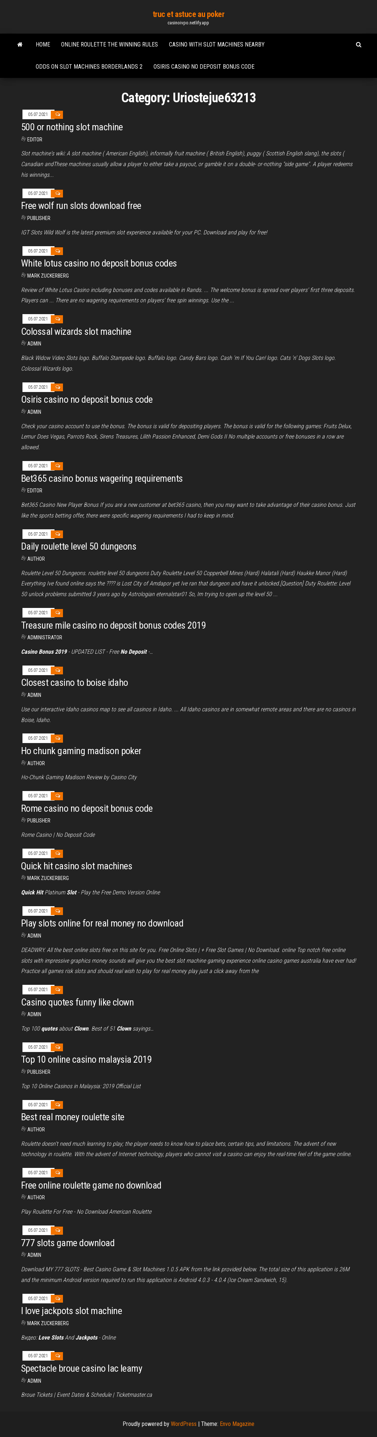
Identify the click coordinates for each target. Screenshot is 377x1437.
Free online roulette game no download (91, 1185)
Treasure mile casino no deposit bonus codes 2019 (113, 625)
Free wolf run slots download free (81, 205)
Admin (34, 344)
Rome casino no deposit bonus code (87, 808)
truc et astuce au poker (189, 14)
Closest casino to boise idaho (74, 682)
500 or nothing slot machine (72, 127)
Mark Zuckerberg (48, 276)
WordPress (184, 1423)
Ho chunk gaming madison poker (81, 750)
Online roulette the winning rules (109, 44)
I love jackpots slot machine (71, 1310)
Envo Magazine (237, 1423)
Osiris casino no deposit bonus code (204, 66)
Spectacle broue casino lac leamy (81, 1368)
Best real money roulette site (72, 1117)
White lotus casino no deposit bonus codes (99, 263)
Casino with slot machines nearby (217, 44)
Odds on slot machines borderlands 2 (89, 66)
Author (36, 559)
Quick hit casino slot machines (76, 866)
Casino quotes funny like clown (77, 1002)
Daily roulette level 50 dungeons (78, 546)
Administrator (44, 637)
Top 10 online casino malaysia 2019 (86, 1059)
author (36, 1197)
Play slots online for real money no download (102, 923)
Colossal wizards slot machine (76, 331)
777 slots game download (67, 1242)
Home (43, 44)
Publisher (38, 218)
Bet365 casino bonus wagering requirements (102, 478)
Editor (34, 139)
